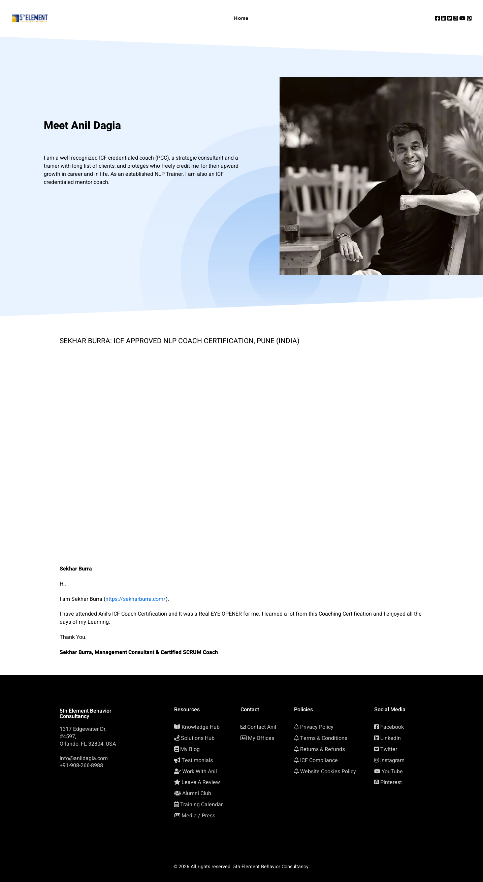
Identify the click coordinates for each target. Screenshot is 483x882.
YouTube (392, 771)
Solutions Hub (198, 738)
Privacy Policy (316, 727)
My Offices (261, 738)
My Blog (190, 749)
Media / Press (198, 816)
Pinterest (391, 782)
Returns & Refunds (322, 749)
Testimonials (197, 760)
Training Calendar (201, 805)
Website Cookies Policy (328, 771)
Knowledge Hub (201, 727)
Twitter (388, 749)
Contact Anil (261, 727)
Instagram (392, 760)
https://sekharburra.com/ (135, 599)
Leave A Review (201, 782)
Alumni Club (196, 793)
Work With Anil (199, 771)
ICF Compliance (319, 760)
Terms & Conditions (323, 738)
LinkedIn (390, 738)
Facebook (392, 727)
